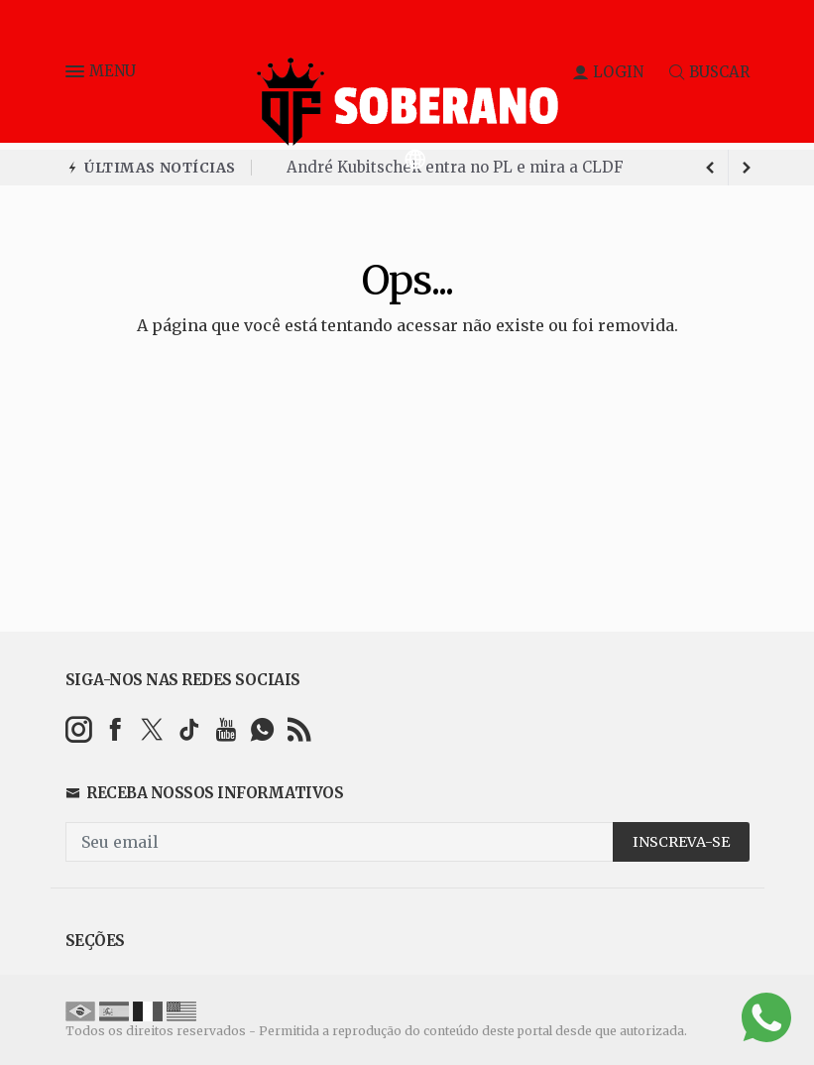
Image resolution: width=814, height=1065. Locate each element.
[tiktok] (188, 729)
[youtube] (225, 729)
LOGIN (608, 71)
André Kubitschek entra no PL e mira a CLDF (455, 167)
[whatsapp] (262, 729)
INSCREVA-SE (681, 842)
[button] (77, 75)
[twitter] (152, 729)
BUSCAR (709, 71)
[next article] (711, 167)
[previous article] (746, 167)
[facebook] (115, 729)
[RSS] (299, 729)
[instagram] (78, 729)
